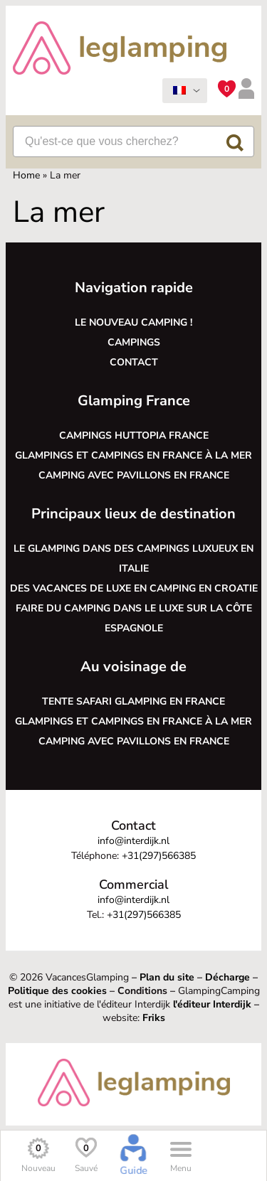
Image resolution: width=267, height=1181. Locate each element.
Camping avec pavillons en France (133, 475)
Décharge (227, 977)
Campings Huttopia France (134, 435)
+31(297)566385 (159, 855)
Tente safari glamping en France (133, 701)
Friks (153, 1018)
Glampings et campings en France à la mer (133, 455)
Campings (134, 342)
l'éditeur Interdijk (212, 1004)
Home (26, 175)
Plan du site (167, 977)
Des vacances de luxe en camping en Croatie (134, 588)
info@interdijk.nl (133, 841)
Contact (134, 362)
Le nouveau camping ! (133, 322)
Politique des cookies (57, 991)
